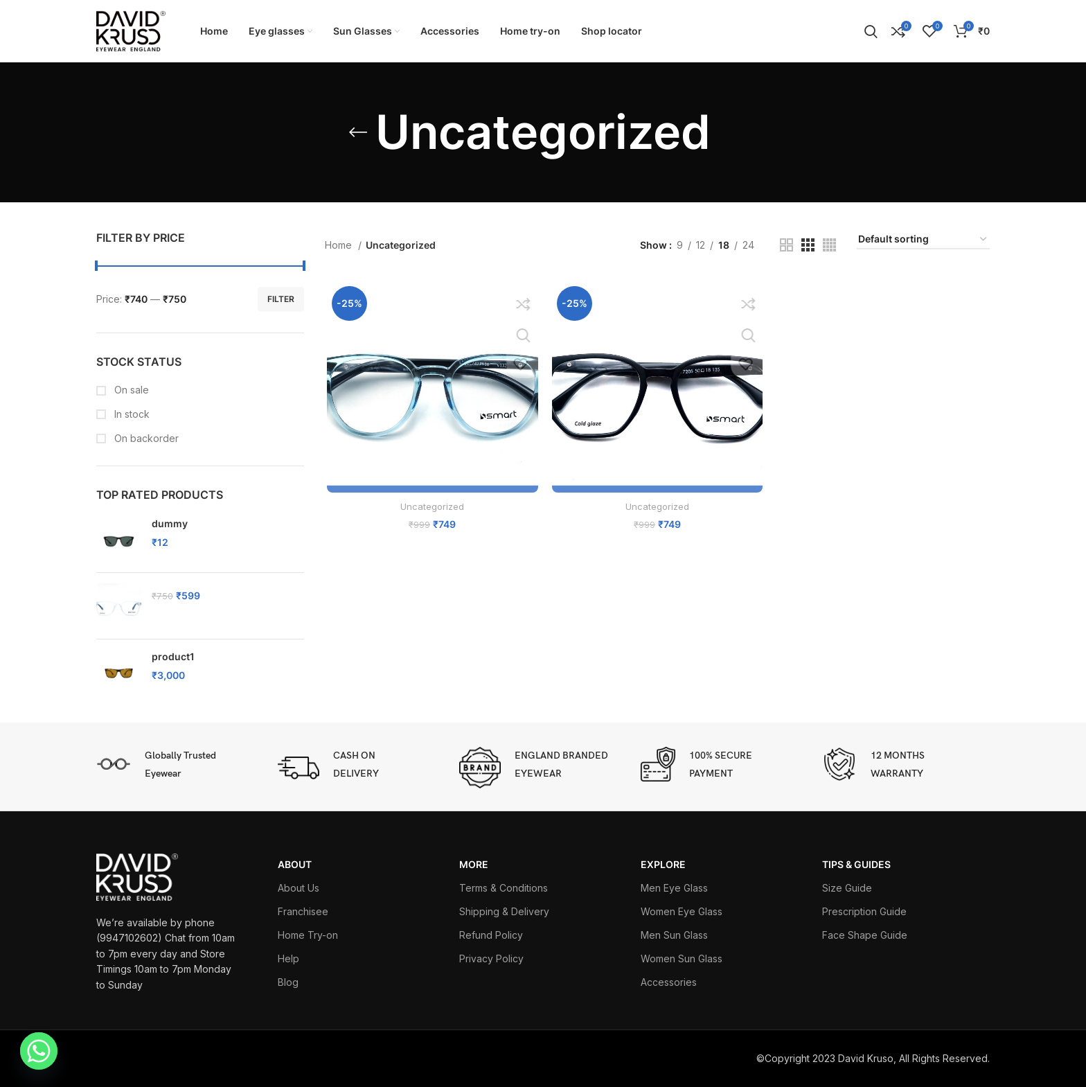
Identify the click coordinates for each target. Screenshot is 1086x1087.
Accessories (669, 982)
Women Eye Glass (681, 911)
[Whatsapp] (38, 1051)
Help (288, 958)
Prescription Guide (864, 911)
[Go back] (358, 132)
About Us (298, 888)
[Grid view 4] (829, 244)
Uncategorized (431, 507)
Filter (280, 299)
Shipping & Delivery (504, 911)
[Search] (870, 31)
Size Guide (847, 888)
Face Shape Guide (864, 935)
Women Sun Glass (681, 958)
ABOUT (295, 864)
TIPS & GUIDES (856, 864)
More (473, 864)
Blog (288, 982)
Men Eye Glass (674, 888)
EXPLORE (663, 864)
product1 (173, 656)
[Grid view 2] (786, 244)
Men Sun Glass (674, 935)
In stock (131, 414)
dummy (170, 523)
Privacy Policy (491, 958)
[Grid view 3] (807, 244)
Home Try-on (308, 935)
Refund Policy (491, 935)
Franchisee (303, 911)
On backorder (145, 438)
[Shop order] (923, 240)
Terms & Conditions (503, 888)
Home (340, 245)
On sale (130, 390)
